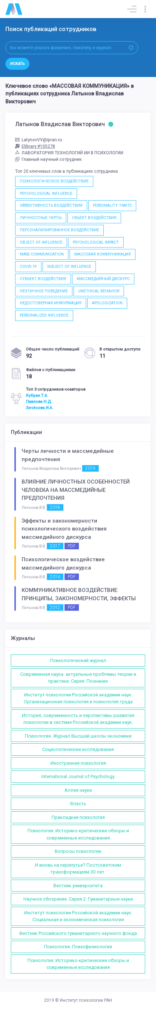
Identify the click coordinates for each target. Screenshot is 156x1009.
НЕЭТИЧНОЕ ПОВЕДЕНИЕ (44, 291)
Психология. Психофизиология (78, 946)
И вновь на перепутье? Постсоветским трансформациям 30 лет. (78, 868)
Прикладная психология (78, 817)
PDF (72, 546)
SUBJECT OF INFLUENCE (69, 266)
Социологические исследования (78, 749)
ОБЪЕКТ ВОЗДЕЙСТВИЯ (94, 217)
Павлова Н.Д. (39, 401)
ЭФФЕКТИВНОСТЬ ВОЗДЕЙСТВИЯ (51, 205)
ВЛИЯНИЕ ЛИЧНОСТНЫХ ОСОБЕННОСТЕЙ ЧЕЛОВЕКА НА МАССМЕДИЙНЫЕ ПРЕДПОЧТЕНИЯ (76, 489)
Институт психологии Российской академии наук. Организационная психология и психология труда (78, 698)
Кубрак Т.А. (37, 395)
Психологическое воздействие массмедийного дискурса (63, 563)
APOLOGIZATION (107, 303)
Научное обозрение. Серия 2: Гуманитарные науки (78, 899)
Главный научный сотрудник (48, 159)
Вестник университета (78, 885)
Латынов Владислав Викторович (64, 124)
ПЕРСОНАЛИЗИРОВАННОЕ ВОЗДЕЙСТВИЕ (59, 230)
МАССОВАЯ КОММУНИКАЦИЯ (102, 254)
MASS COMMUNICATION (42, 254)
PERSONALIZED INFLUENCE (44, 315)
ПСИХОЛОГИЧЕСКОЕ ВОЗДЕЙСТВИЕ (54, 181)
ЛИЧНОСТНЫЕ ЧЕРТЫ (41, 217)
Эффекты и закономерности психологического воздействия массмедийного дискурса (64, 529)
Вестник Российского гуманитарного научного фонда (78, 933)
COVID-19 (28, 266)
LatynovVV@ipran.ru (38, 139)
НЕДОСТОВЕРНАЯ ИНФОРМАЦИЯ (50, 303)
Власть (78, 803)
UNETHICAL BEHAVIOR (98, 291)
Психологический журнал (78, 660)
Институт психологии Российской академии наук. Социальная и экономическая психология (78, 916)
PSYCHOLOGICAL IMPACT (96, 242)
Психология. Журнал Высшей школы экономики (78, 736)
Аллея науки (78, 790)
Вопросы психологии (78, 851)
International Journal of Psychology (78, 776)
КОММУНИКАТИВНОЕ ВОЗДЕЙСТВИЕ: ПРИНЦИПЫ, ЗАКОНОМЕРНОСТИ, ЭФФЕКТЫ (79, 594)
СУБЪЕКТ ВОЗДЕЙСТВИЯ (43, 278)
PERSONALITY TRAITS (112, 205)
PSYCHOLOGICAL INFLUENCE (46, 193)
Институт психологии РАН (86, 1000)
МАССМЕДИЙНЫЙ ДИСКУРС (103, 278)
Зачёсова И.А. (39, 407)
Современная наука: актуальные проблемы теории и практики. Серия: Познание (78, 677)
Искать (17, 64)
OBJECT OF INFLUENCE (41, 242)
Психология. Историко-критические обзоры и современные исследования (78, 834)
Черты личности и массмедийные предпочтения (68, 455)
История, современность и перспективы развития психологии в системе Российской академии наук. (78, 719)
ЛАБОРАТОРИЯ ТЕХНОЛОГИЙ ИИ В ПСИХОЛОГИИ (69, 152)
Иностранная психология (78, 763)
